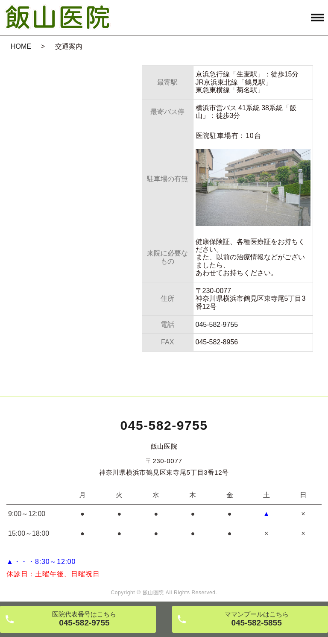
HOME (21, 46)
